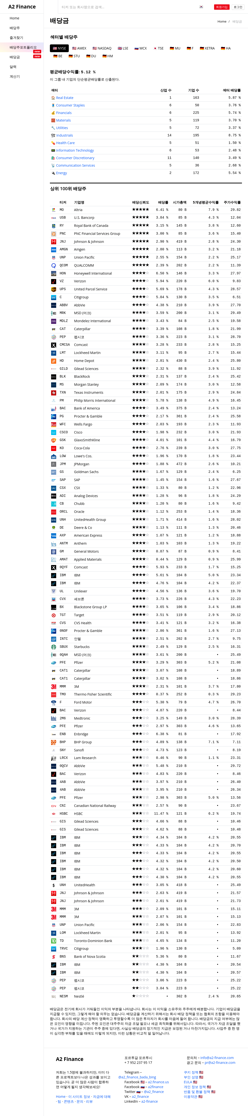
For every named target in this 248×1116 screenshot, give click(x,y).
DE (62, 528)
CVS (63, 623)
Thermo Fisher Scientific (93, 694)
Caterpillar (82, 329)
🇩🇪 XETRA (207, 48)
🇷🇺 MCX (140, 48)
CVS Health (83, 623)
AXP (63, 535)
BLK (63, 376)
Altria (78, 209)
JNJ (63, 242)
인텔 (77, 638)
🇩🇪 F (190, 48)
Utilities (62, 127)
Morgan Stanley (86, 384)
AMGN (64, 249)
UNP (63, 257)
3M (76, 686)
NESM (64, 996)
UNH (63, 520)
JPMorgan (81, 464)
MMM (63, 687)
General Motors (86, 551)
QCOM (64, 265)
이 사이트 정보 (79, 1096)
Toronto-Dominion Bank (93, 940)
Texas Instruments (88, 392)
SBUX (64, 647)
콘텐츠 (69, 1101)
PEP (63, 337)
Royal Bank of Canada (91, 225)
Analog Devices (86, 495)
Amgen (79, 249)
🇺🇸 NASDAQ (102, 48)
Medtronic (82, 718)
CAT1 (64, 671)
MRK (63, 313)
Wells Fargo (83, 424)
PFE (63, 663)
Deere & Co (83, 527)
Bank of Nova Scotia (90, 956)
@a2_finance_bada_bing (137, 1077)
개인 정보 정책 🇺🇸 (197, 1086)
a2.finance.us (158, 1082)
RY (62, 226)
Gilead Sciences (86, 368)
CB (62, 504)
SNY (63, 750)
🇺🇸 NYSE (59, 48)
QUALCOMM (84, 265)
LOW (63, 456)
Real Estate (65, 97)
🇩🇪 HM (107, 56)
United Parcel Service (90, 289)
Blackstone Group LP (90, 607)
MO (62, 210)
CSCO (64, 432)
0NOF (64, 631)
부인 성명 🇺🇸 (193, 1077)
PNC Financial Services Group (97, 233)
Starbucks (82, 646)
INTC (64, 639)
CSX (63, 488)
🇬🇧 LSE (123, 48)
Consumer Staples (70, 105)
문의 (80, 1101)
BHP (63, 742)
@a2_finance (154, 1091)
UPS (63, 289)
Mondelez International (92, 321)
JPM (63, 464)
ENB (63, 734)
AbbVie (79, 305)
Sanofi (79, 750)
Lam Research (85, 757)
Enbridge (81, 734)
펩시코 (79, 337)
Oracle (79, 511)
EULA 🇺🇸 (190, 1082)
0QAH (64, 655)
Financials (64, 112)
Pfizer (78, 662)
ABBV (64, 305)
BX (62, 607)
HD (62, 361)
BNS (63, 957)
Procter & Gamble (88, 416)
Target (79, 615)
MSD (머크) (82, 313)
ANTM (64, 543)
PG (62, 416)
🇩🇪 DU (91, 56)
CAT (63, 329)
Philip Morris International (94, 400)
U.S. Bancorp (84, 217)
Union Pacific (84, 257)
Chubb (79, 503)
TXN (63, 392)
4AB (63, 782)
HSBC (64, 814)
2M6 (63, 718)
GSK (63, 440)
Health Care (65, 142)
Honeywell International (93, 273)
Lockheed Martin (87, 352)
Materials (63, 120)
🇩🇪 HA (226, 48)
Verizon (80, 281)
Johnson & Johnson (89, 241)
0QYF (64, 567)
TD (62, 941)
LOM (63, 933)
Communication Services (75, 165)
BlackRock (82, 376)
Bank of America (87, 408)
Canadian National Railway (95, 805)
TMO (63, 694)
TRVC (64, 949)
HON (63, 273)
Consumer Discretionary (75, 158)
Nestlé (79, 996)
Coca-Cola (82, 448)
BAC (63, 408)
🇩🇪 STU (74, 56)
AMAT (64, 559)
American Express (88, 535)
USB (63, 218)
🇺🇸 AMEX (79, 48)
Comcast (81, 344)
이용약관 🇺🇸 (193, 1096)
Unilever (80, 591)
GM (62, 551)
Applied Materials (88, 559)
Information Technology (75, 150)
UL (62, 591)
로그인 (238, 7)
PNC (63, 234)
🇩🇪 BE (57, 56)
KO (62, 448)
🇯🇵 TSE (158, 48)
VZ (62, 281)
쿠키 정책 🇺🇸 (193, 1072)
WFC (63, 424)
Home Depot (84, 360)
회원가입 (222, 7)
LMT (63, 353)
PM (62, 400)
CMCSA (65, 345)
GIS (63, 821)
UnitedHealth (84, 885)
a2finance (155, 1086)
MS (62, 384)
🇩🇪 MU (175, 48)
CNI (63, 806)
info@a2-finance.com (217, 1057)
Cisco (78, 432)
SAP (63, 480)
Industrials (64, 135)
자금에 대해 (102, 1096)
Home (221, 21)
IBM (63, 575)
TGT (63, 615)
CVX (63, 599)
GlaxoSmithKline (87, 440)
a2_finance (140, 1096)
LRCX (64, 758)
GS (62, 472)
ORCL (64, 512)
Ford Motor (83, 702)
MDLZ (64, 321)
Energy (61, 173)
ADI (63, 496)
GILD (64, 369)
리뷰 (89, 1101)
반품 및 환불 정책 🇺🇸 (199, 1091)
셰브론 (79, 599)
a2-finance (149, 1101)
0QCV (64, 766)
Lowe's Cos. (83, 456)
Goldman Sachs (86, 471)
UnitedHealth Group (90, 519)
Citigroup (81, 297)
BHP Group (83, 742)
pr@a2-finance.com (220, 1062)
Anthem (80, 543)
